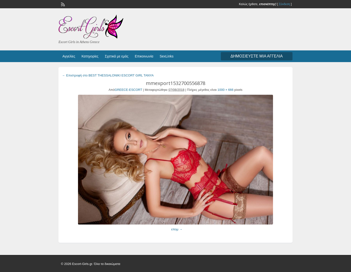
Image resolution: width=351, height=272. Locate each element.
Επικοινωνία (144, 56)
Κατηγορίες (89, 56)
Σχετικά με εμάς (116, 56)
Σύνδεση (284, 4)
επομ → (176, 229)
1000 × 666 (225, 90)
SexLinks (167, 56)
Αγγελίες (68, 56)
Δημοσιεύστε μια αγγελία (257, 56)
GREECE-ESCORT (128, 90)
